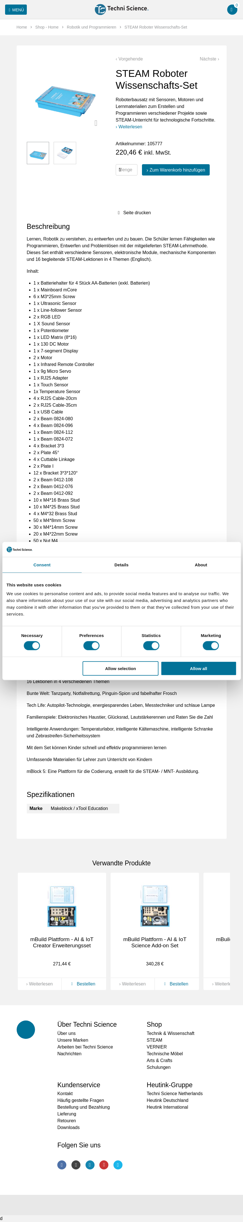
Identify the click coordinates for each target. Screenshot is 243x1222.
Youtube (103, 1164)
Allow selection (120, 668)
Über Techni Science (87, 1024)
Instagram (75, 1164)
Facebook (61, 1164)
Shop (154, 1024)
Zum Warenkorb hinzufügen (177, 170)
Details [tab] (122, 564)
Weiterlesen (130, 126)
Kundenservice (78, 1085)
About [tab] (201, 564)
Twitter (117, 1164)
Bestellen (82, 984)
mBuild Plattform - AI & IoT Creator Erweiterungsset (61, 942)
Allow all (198, 668)
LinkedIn (90, 1164)
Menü (15, 10)
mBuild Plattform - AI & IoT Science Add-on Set (155, 942)
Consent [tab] (42, 564)
